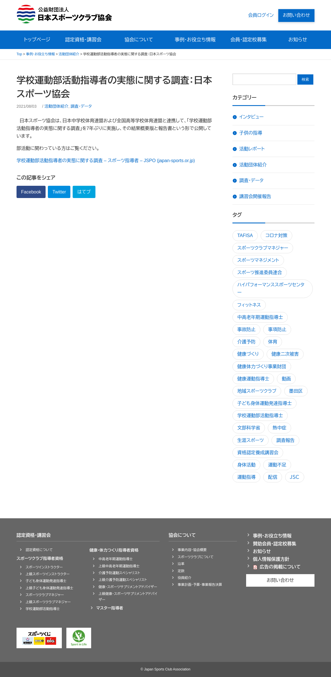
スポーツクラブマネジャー (45, 595)
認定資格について (39, 550)
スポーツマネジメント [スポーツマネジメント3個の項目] (258, 260)
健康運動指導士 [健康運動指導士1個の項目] (253, 378)
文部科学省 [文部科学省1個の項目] (248, 427)
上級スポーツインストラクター (48, 574)
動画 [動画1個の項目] (286, 378)
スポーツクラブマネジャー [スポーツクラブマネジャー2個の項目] (262, 248)
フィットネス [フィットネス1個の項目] (249, 305)
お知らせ (297, 39)
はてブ (84, 191)
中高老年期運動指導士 (116, 559)
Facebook (31, 191)
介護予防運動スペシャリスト (119, 573)
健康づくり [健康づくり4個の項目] (248, 354)
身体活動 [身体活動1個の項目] (246, 464)
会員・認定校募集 (248, 39)
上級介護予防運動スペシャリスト (123, 580)
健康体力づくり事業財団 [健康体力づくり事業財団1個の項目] (261, 366)
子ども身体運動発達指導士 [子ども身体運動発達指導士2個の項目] (264, 403)
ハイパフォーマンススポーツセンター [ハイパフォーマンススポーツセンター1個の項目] (271, 288)
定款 (181, 571)
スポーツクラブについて (196, 557)
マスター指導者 (109, 608)
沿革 (181, 564)
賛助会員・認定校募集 (274, 543)
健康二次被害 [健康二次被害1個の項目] (285, 354)
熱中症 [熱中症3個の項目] (279, 427)
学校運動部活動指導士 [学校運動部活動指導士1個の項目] (260, 415)
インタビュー (251, 117)
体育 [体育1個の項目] (272, 341)
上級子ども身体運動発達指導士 (49, 588)
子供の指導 (250, 132)
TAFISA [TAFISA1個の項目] (245, 235)
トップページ (37, 39)
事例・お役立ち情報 (195, 39)
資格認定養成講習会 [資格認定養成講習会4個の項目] (257, 452)
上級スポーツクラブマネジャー (48, 602)
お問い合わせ (296, 15)
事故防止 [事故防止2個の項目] (246, 329)
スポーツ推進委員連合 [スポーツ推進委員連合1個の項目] (259, 272)
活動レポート (252, 148)
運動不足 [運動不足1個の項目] (277, 464)
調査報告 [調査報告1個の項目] (285, 440)
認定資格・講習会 (84, 39)
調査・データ (81, 106)
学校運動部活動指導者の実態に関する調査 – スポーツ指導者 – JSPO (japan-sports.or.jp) (106, 160)
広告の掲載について (280, 566)
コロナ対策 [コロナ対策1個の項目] (276, 235)
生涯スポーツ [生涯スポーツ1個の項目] (250, 440)
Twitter (59, 191)
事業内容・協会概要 (192, 550)
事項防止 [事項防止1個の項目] (277, 329)
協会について (138, 39)
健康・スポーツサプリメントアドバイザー (128, 587)
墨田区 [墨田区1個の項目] (296, 391)
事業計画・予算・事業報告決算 (200, 585)
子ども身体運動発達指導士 (46, 581)
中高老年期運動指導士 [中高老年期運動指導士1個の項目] (260, 317)
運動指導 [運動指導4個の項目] (246, 477)
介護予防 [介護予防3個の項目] (246, 341)
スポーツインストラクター (44, 567)
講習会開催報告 (255, 196)
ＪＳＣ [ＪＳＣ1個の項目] (294, 477)
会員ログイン (261, 15)
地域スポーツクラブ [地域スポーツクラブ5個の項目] (256, 391)
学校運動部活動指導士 (43, 609)
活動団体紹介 (56, 106)
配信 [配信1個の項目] (272, 477)
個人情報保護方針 (271, 559)
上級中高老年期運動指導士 (119, 566)
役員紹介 (184, 578)
